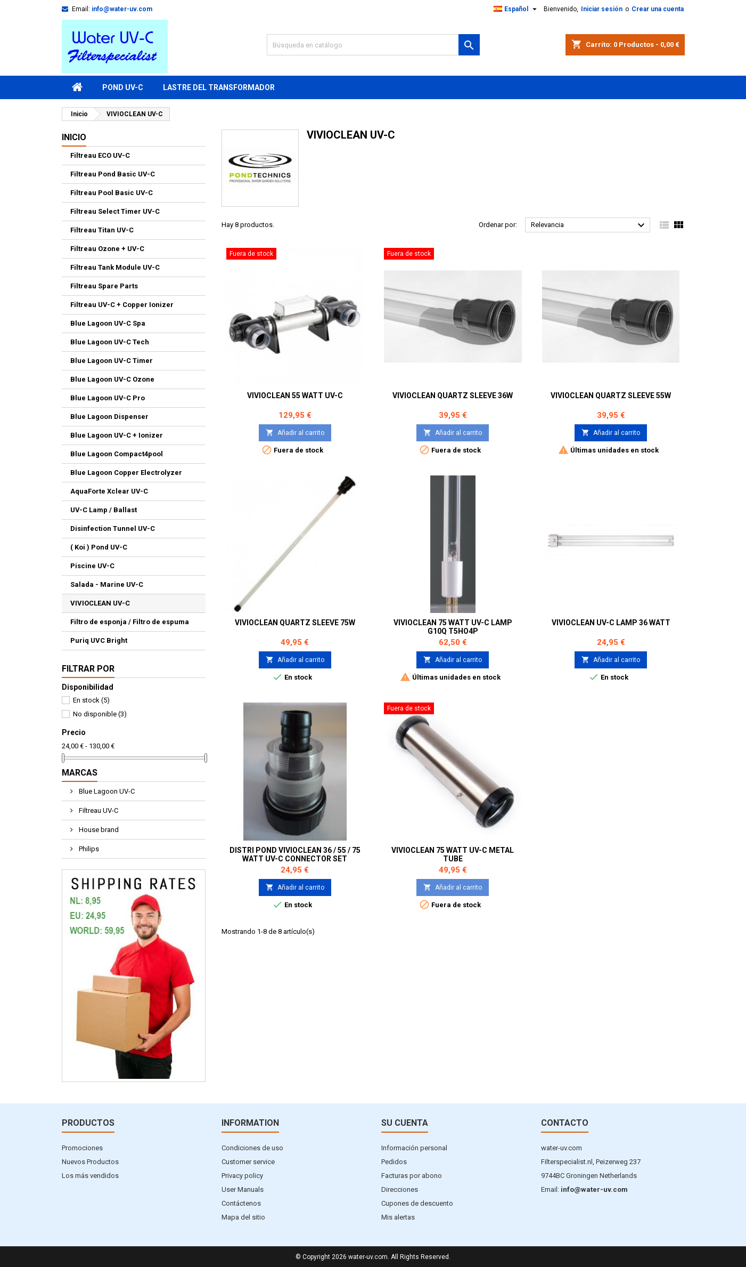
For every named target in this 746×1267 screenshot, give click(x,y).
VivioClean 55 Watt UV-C (295, 395)
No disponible (100, 714)
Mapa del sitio (243, 1217)
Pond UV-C (122, 87)
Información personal (414, 1148)
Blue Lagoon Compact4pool (116, 454)
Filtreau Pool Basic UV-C (111, 193)
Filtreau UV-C (97, 810)
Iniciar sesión (601, 9)
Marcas (79, 773)
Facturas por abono (411, 1176)
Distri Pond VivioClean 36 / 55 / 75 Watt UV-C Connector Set (294, 854)
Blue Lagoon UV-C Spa (107, 323)
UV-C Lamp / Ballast (103, 510)
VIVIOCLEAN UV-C (100, 603)
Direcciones (399, 1189)
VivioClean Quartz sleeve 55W (611, 395)
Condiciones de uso (252, 1148)
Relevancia (589, 225)
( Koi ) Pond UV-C (98, 547)
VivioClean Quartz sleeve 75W (295, 622)
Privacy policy (242, 1176)
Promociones (82, 1148)
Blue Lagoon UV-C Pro (107, 398)
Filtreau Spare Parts (104, 286)
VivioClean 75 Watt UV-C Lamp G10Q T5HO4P (453, 626)
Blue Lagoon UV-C (106, 791)
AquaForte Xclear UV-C (109, 491)
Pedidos (394, 1162)
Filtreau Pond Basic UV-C (112, 174)
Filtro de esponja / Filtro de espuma (129, 622)
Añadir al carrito (295, 433)
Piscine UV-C (92, 566)
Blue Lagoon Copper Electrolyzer (126, 473)
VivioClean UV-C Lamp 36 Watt (611, 622)
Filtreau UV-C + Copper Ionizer (122, 305)
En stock (91, 700)
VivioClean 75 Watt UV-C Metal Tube (452, 854)
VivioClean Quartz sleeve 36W (452, 395)
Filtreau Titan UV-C (102, 230)
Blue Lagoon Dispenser (109, 417)
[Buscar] (373, 44)
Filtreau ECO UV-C (100, 155)
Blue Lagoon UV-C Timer (111, 361)
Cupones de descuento (417, 1203)
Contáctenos (241, 1203)
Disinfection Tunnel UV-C (112, 528)
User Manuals (243, 1189)
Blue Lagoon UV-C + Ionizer (116, 435)
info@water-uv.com (122, 9)
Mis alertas (398, 1217)
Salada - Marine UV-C (106, 584)
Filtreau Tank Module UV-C (115, 267)
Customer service (248, 1162)
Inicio (74, 137)
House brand (98, 830)
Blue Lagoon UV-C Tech (109, 342)
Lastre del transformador (219, 87)
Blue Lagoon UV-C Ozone (112, 379)
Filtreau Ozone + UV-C (107, 249)
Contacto (564, 1123)
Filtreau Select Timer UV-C (115, 211)
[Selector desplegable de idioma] (516, 9)
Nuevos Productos (90, 1162)
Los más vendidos (90, 1176)
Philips (88, 849)
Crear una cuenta (658, 9)
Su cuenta (404, 1123)
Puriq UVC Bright (98, 640)
